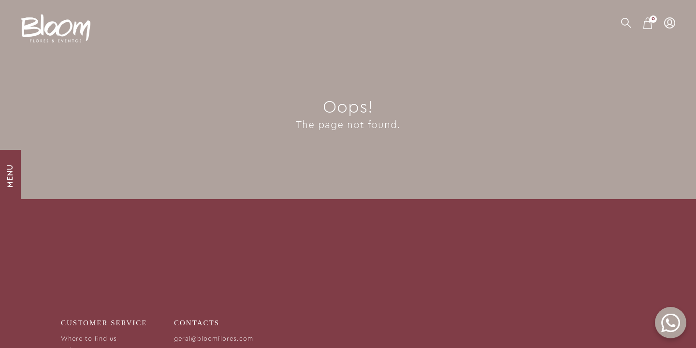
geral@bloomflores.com (213, 339)
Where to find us (89, 339)
